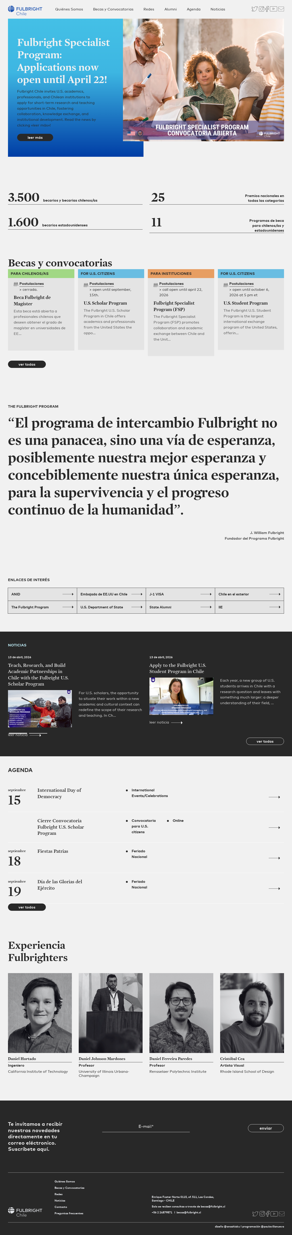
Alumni (170, 9)
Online (178, 820)
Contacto (61, 1207)
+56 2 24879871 (162, 1212)
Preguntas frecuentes (69, 1213)
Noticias (218, 9)
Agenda (194, 9)
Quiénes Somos (69, 9)
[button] (38, 157)
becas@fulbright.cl (189, 1212)
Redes (148, 9)
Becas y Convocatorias (113, 9)
